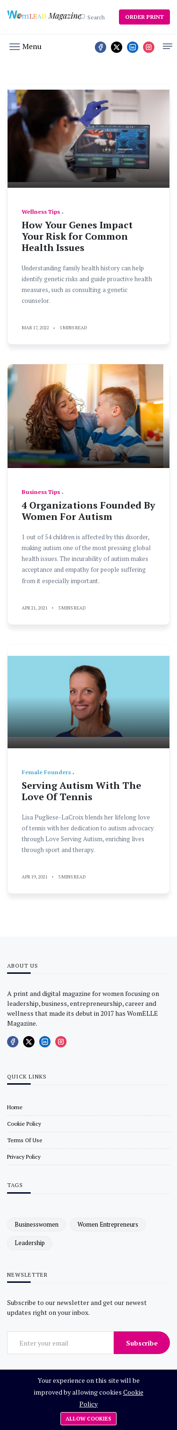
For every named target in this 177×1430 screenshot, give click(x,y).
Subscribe (142, 1342)
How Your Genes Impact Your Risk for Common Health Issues (77, 236)
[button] (25, 46)
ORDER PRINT (144, 16)
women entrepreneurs (107, 1224)
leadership (30, 1242)
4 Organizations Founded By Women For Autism (88, 511)
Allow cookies (88, 1418)
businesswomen (37, 1224)
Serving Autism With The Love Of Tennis (81, 791)
